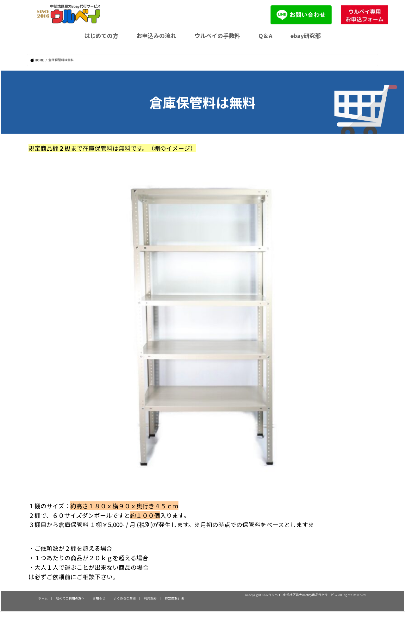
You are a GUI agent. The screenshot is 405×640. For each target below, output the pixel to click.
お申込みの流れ (156, 35)
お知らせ (99, 598)
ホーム (43, 598)
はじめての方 (101, 35)
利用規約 (150, 598)
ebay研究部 (305, 35)
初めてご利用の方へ (70, 598)
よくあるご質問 (125, 598)
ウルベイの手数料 (217, 35)
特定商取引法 (174, 598)
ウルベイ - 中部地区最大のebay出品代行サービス (302, 594)
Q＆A (265, 35)
